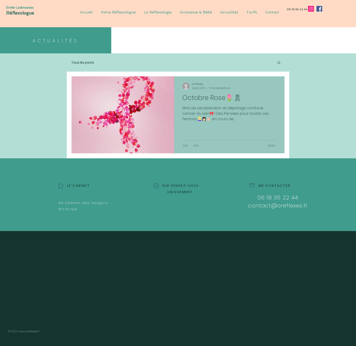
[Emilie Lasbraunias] (21, 7)
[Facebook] (319, 9)
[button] (279, 63)
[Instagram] (311, 9)
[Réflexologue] (31, 13)
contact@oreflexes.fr (278, 205)
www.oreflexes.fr (29, 331)
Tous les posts (82, 63)
